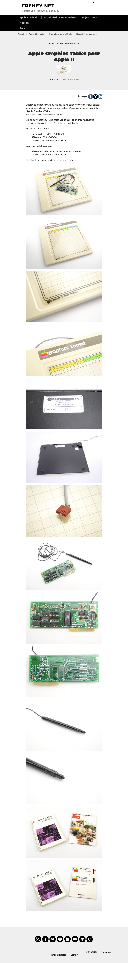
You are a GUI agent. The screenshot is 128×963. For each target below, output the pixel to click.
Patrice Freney (71, 79)
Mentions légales (58, 955)
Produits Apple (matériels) (60, 34)
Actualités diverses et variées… (60, 17)
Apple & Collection (29, 17)
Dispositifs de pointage (86, 34)
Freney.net (38, 6)
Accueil (21, 34)
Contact (23, 28)
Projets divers (89, 17)
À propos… (25, 23)
